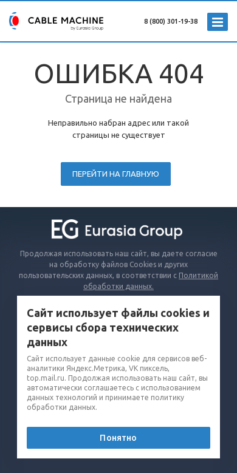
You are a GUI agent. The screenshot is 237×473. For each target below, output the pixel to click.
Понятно (118, 438)
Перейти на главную (115, 173)
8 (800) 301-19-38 (170, 21)
